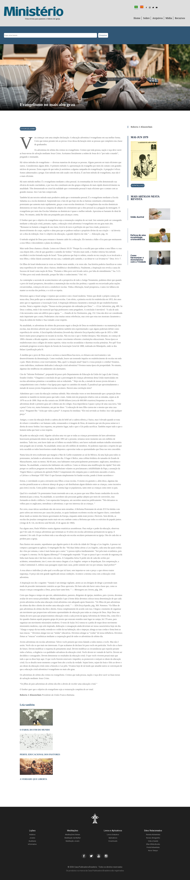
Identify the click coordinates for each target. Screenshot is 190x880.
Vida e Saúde (153, 841)
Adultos (32, 835)
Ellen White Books (153, 844)
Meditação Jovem (72, 841)
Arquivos (157, 18)
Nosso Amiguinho (153, 838)
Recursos (180, 18)
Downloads (112, 841)
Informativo (32, 844)
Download (137, 185)
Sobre (146, 18)
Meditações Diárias (72, 835)
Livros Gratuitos (113, 835)
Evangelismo (27, 129)
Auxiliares (32, 841)
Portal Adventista (153, 847)
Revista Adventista (153, 835)
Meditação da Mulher (73, 838)
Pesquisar (103, 35)
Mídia (169, 18)
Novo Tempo (153, 850)
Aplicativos (113, 838)
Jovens (32, 838)
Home (137, 18)
